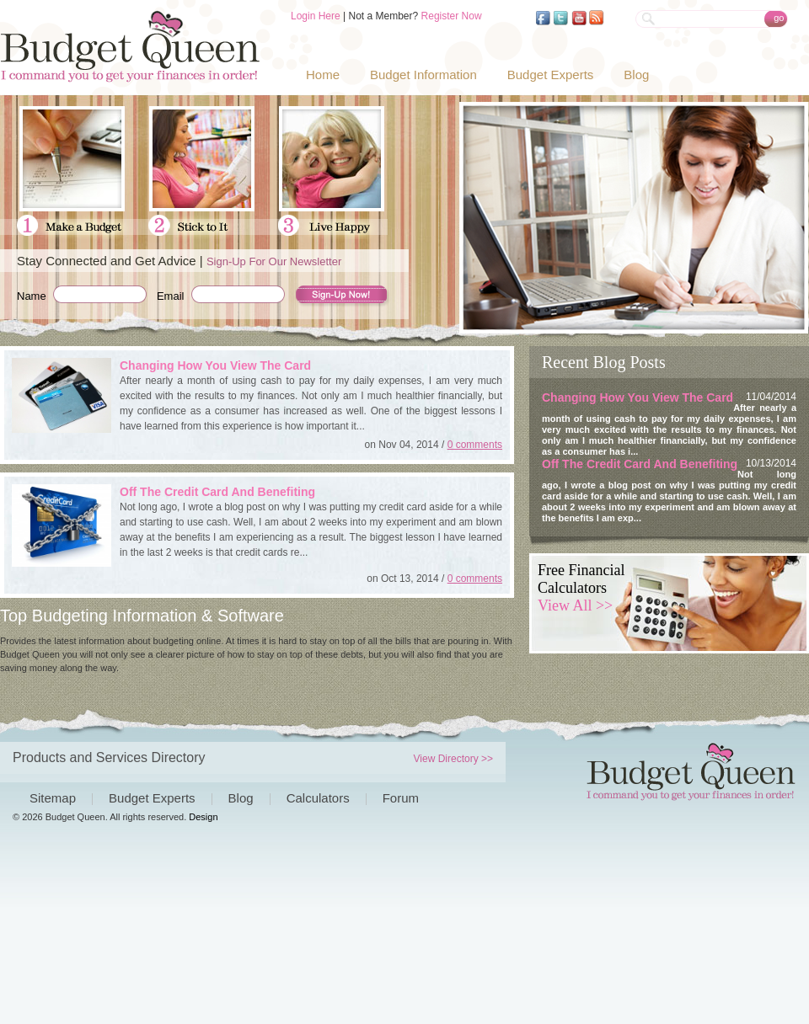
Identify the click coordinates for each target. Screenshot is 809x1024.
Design (203, 817)
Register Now (451, 16)
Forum (401, 798)
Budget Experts (550, 74)
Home (323, 74)
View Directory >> (453, 759)
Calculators (318, 798)
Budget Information (423, 74)
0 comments (474, 445)
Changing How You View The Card (215, 365)
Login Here (315, 16)
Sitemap (52, 798)
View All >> (575, 605)
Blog (636, 74)
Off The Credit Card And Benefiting (217, 492)
